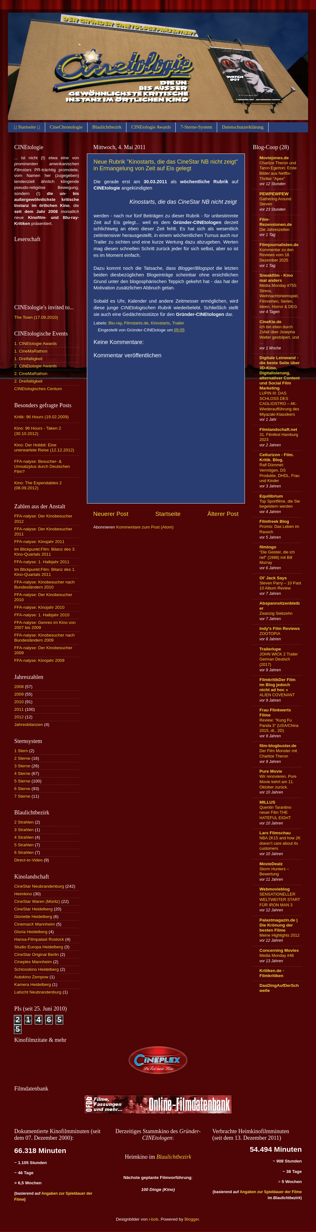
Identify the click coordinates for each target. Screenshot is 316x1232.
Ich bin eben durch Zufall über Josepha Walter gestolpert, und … (279, 334)
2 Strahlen (24, 822)
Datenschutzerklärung (243, 127)
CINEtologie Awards (151, 127)
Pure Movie (270, 771)
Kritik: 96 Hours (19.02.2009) (41, 416)
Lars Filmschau (275, 832)
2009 (19, 694)
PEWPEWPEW (274, 193)
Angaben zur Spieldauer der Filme (271, 1192)
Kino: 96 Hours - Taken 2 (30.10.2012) (37, 431)
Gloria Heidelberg (30, 931)
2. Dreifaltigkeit (28, 381)
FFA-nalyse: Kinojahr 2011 (39, 541)
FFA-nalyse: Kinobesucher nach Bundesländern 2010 (44, 584)
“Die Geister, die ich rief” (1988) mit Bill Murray (277, 557)
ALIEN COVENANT (277, 694)
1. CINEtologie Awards (35, 343)
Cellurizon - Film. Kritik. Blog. (276, 457)
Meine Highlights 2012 (279, 935)
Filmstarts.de (136, 323)
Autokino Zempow (31, 977)
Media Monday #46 (276, 955)
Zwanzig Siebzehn (276, 613)
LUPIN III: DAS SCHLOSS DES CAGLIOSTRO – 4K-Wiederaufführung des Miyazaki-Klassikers (279, 404)
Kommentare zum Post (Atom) (145, 527)
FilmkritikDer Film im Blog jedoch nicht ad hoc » (277, 684)
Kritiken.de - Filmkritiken (271, 973)
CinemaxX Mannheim (34, 924)
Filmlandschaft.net (278, 429)
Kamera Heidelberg (32, 984)
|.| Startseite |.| (27, 127)
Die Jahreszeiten (274, 229)
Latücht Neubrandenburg (37, 992)
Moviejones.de (274, 157)
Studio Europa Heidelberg (38, 947)
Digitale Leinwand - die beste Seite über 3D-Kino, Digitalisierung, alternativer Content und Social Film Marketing (279, 372)
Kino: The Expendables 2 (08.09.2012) (38, 485)
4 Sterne (22, 773)
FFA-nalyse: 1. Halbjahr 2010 (42, 615)
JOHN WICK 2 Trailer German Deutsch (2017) (278, 659)
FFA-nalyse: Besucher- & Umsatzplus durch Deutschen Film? (42, 466)
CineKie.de (270, 321)
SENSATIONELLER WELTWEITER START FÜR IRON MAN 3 (279, 899)
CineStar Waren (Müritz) (37, 901)
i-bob (153, 1219)
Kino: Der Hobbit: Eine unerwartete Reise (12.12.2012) (44, 447)
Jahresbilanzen (28, 724)
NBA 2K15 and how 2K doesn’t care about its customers (280, 843)
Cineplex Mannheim (33, 961)
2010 (19, 701)
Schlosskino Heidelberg (36, 969)
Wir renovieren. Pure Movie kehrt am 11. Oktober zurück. (278, 781)
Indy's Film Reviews (279, 628)
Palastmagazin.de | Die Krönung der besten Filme (278, 925)
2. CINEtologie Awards (35, 366)
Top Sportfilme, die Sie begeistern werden (279, 504)
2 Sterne (22, 758)
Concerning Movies (279, 950)
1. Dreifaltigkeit (28, 358)
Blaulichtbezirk (106, 127)
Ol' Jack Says (273, 578)
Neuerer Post (110, 513)
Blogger (192, 1219)
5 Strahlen (24, 844)
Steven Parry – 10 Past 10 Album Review (280, 586)
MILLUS (267, 802)
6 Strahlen (24, 852)
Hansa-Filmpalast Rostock (39, 939)
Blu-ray (115, 323)
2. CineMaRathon (30, 373)
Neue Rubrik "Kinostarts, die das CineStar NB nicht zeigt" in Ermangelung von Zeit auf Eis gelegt (166, 165)
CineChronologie (66, 127)
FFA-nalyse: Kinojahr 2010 (39, 607)
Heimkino (23, 893)
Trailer (178, 323)
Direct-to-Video (28, 860)
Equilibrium (271, 496)
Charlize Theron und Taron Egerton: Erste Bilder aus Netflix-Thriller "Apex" (278, 170)
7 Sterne (22, 796)
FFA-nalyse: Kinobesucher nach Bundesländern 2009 (44, 638)
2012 (19, 717)
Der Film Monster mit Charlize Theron (278, 753)
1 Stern (21, 750)
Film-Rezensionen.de (275, 222)
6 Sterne (22, 788)
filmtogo (267, 547)
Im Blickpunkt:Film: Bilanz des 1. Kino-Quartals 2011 (45, 572)
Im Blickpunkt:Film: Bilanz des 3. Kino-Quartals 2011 (45, 552)
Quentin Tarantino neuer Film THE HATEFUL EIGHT (275, 812)
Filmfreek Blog (274, 521)
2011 (19, 709)
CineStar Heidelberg (33, 909)
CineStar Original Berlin (36, 954)
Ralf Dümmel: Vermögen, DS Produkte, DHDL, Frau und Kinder (279, 472)
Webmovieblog (274, 889)
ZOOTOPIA (269, 633)
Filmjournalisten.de (279, 244)
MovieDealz (271, 863)
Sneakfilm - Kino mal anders (276, 278)
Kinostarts (160, 323)
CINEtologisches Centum (38, 388)
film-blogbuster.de (277, 745)
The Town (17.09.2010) (36, 317)
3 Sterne (22, 766)
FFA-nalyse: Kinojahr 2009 (39, 660)
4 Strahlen (24, 837)
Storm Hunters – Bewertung (274, 872)
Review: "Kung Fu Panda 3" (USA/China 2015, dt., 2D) (279, 725)
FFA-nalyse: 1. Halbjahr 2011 (42, 561)
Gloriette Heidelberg (33, 916)
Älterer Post (223, 513)
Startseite (167, 513)
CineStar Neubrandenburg (39, 886)
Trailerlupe (270, 649)
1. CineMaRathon (30, 351)
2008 (19, 686)
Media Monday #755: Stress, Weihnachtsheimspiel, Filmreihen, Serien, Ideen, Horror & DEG (279, 296)
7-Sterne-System (196, 127)
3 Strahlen (24, 829)
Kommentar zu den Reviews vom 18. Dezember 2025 (276, 255)
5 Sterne (22, 781)
